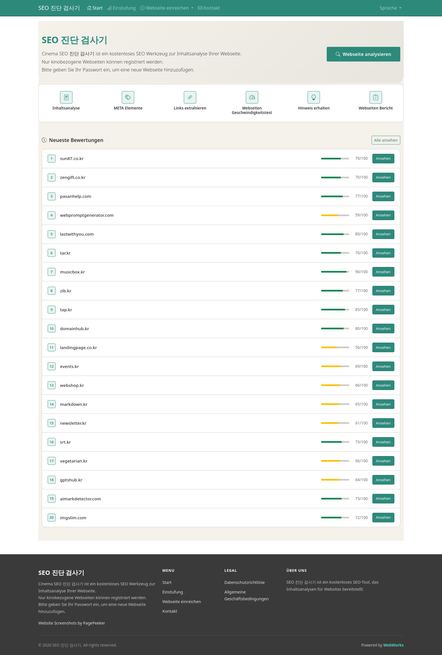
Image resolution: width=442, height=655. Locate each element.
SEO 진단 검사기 (59, 8)
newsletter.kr (73, 423)
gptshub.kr (71, 480)
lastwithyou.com (77, 234)
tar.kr (65, 253)
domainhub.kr (74, 328)
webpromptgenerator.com (87, 215)
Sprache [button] (389, 8)
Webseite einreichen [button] (165, 8)
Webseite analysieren (363, 54)
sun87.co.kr (72, 158)
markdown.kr (73, 404)
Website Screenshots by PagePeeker (71, 623)
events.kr (69, 366)
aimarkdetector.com (80, 498)
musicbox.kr (72, 272)
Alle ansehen (386, 140)
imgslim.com (73, 517)
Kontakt (209, 8)
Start (95, 8)
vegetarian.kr (73, 461)
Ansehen (383, 158)
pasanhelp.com (75, 196)
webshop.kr (72, 385)
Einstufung (121, 8)
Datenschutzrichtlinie (244, 582)
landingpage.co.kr (78, 347)
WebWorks (393, 645)
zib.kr (65, 290)
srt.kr (65, 442)
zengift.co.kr (72, 177)
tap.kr (66, 309)
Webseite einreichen (181, 601)
